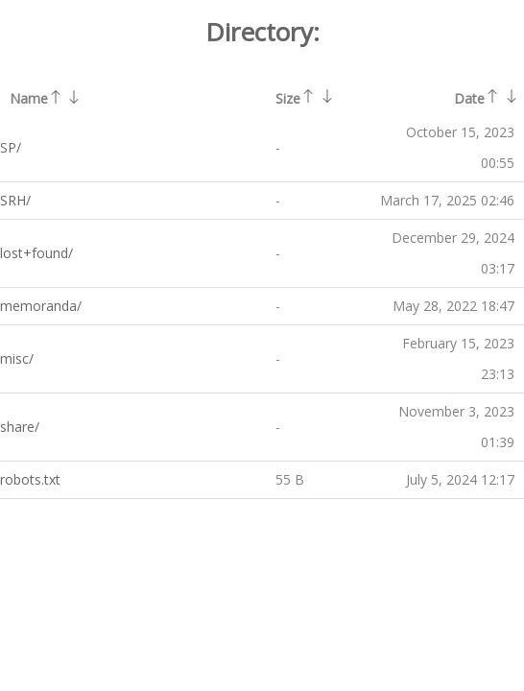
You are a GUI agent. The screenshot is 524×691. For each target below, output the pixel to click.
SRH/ (15, 200)
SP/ (10, 147)
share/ (19, 426)
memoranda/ (41, 306)
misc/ (17, 358)
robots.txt (30, 479)
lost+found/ (36, 253)
